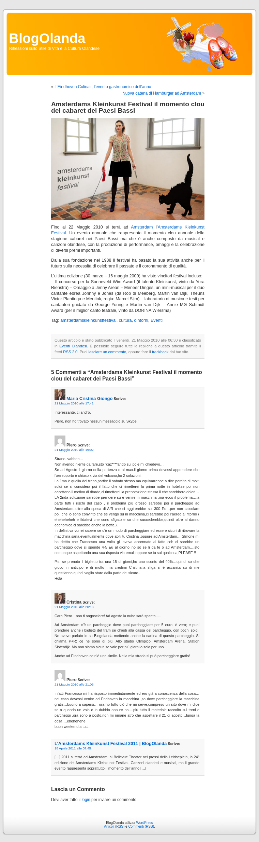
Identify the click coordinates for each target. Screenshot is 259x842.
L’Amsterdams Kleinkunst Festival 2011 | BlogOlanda (111, 743)
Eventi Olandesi (73, 346)
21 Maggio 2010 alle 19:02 (74, 450)
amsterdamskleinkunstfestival (88, 320)
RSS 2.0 (70, 352)
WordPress (144, 823)
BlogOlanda (47, 38)
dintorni (141, 320)
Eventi (157, 320)
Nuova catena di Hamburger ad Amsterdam (161, 93)
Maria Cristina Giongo (89, 398)
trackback (160, 352)
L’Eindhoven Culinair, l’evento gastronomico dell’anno (103, 86)
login (85, 799)
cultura (125, 320)
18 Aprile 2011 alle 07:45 (73, 748)
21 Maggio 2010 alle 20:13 (74, 607)
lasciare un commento (107, 352)
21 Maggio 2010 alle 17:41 (74, 403)
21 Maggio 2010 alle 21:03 (74, 684)
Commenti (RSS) (141, 826)
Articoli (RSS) (114, 826)
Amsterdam (142, 227)
